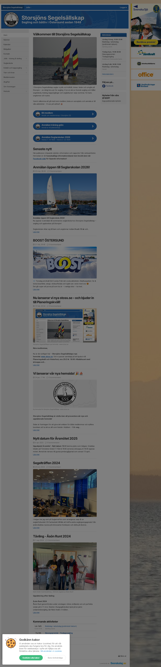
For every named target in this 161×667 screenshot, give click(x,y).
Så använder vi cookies (51, 651)
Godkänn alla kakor (31, 658)
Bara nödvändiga (55, 658)
